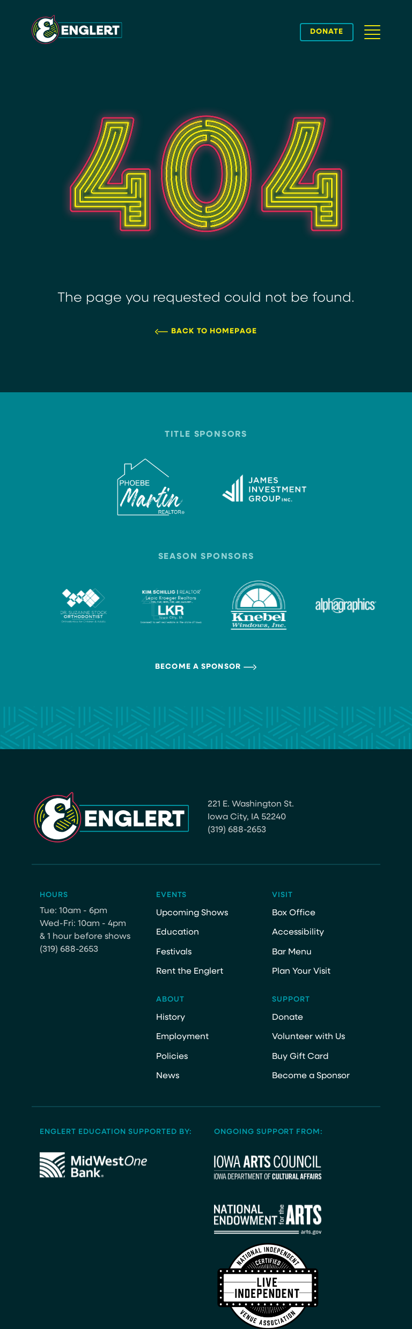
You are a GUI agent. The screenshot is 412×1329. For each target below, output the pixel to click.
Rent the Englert (189, 971)
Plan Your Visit (301, 971)
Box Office (293, 913)
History (170, 1017)
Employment (182, 1037)
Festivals (174, 952)
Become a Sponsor (198, 667)
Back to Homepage (214, 331)
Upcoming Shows (192, 913)
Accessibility (298, 932)
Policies (172, 1056)
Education (177, 932)
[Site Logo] (77, 29)
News (167, 1076)
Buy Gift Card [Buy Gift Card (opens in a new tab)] (300, 1056)
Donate (287, 1017)
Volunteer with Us (308, 1037)
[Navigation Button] (372, 32)
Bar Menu (292, 952)
